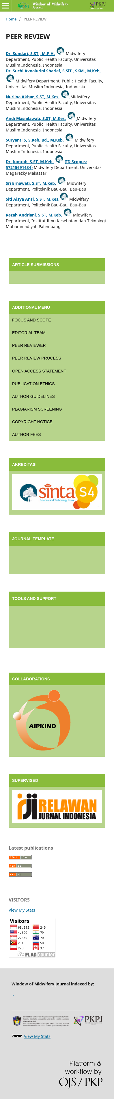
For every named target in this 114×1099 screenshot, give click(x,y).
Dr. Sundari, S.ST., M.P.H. (30, 53)
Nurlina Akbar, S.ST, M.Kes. (32, 96)
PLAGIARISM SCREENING (37, 409)
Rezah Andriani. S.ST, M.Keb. (34, 215)
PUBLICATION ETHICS (33, 383)
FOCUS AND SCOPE (31, 320)
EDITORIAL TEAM (29, 332)
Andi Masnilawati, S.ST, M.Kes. (36, 118)
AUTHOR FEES (26, 434)
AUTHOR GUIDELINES (33, 396)
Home (11, 19)
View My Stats (22, 910)
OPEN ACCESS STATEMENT (39, 371)
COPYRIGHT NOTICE (32, 421)
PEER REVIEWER (29, 345)
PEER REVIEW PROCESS (36, 358)
